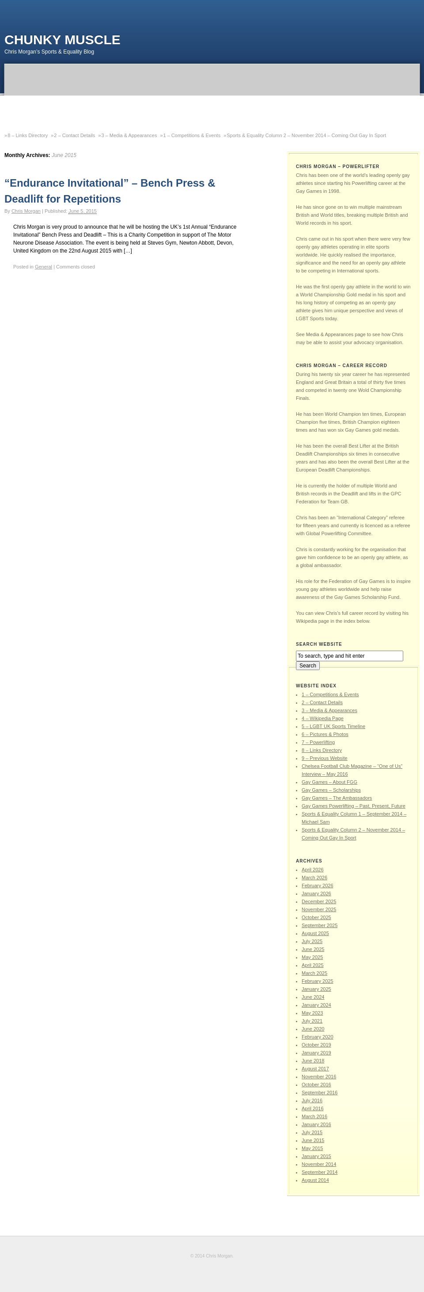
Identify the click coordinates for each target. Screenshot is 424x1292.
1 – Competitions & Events (192, 135)
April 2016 (313, 1108)
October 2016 (316, 1084)
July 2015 (312, 1132)
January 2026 (316, 893)
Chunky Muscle (62, 39)
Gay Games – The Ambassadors (337, 798)
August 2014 (315, 1180)
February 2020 (317, 1036)
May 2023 (312, 1013)
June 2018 (313, 1060)
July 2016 (312, 1100)
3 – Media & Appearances (129, 135)
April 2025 (313, 965)
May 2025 (312, 957)
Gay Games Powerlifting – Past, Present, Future (353, 806)
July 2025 (312, 941)
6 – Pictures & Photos (325, 734)
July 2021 (312, 1021)
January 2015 (316, 1156)
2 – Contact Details (74, 135)
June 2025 (313, 949)
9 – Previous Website (325, 758)
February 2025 (317, 981)
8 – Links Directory (28, 135)
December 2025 (319, 901)
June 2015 (313, 1140)
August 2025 (315, 933)
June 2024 (313, 997)
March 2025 (314, 973)
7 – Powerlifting (318, 742)
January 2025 (316, 989)
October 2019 (316, 1044)
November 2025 (319, 909)
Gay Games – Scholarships (331, 790)
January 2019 (316, 1052)
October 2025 (316, 917)
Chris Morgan (26, 211)
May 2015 (312, 1148)
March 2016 (314, 1116)
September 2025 (319, 925)
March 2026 (314, 877)
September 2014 (319, 1172)
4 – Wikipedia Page (323, 718)
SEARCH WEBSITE (319, 644)
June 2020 (313, 1028)
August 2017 (315, 1068)
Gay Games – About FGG (329, 782)
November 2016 (319, 1076)
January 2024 (316, 1005)
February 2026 (317, 885)
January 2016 (316, 1124)
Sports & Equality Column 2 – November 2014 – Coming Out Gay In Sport (306, 135)
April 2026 (313, 869)
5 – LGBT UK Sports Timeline (333, 726)
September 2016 (319, 1092)
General (43, 266)
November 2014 (319, 1164)
